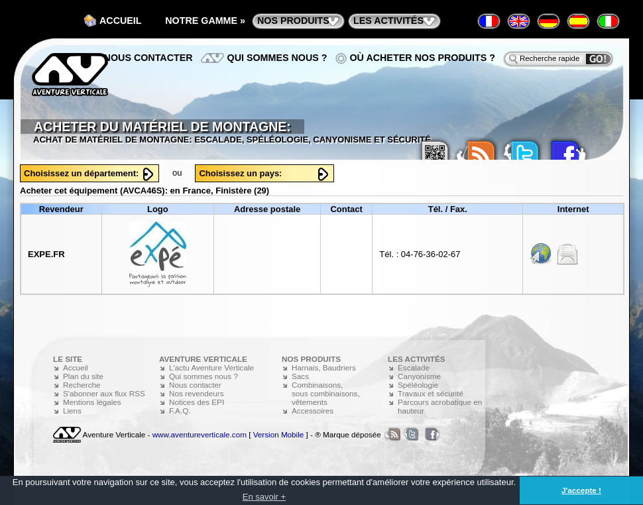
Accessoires (312, 410)
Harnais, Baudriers (324, 367)
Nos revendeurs (196, 393)
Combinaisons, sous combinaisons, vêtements (326, 393)
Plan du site (83, 376)
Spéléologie (418, 384)
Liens (72, 410)
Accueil (120, 20)
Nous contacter (148, 57)
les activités (388, 20)
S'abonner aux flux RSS (104, 393)
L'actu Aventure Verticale (211, 367)
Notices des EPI (196, 402)
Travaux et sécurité (430, 393)
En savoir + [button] (264, 497)
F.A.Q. (179, 410)
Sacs (300, 376)
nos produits (293, 20)
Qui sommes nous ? (277, 57)
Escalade (414, 367)
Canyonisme (419, 376)
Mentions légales (92, 402)
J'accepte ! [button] (581, 490)
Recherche (82, 384)
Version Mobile (278, 434)
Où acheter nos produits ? (423, 57)
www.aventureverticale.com (199, 434)
